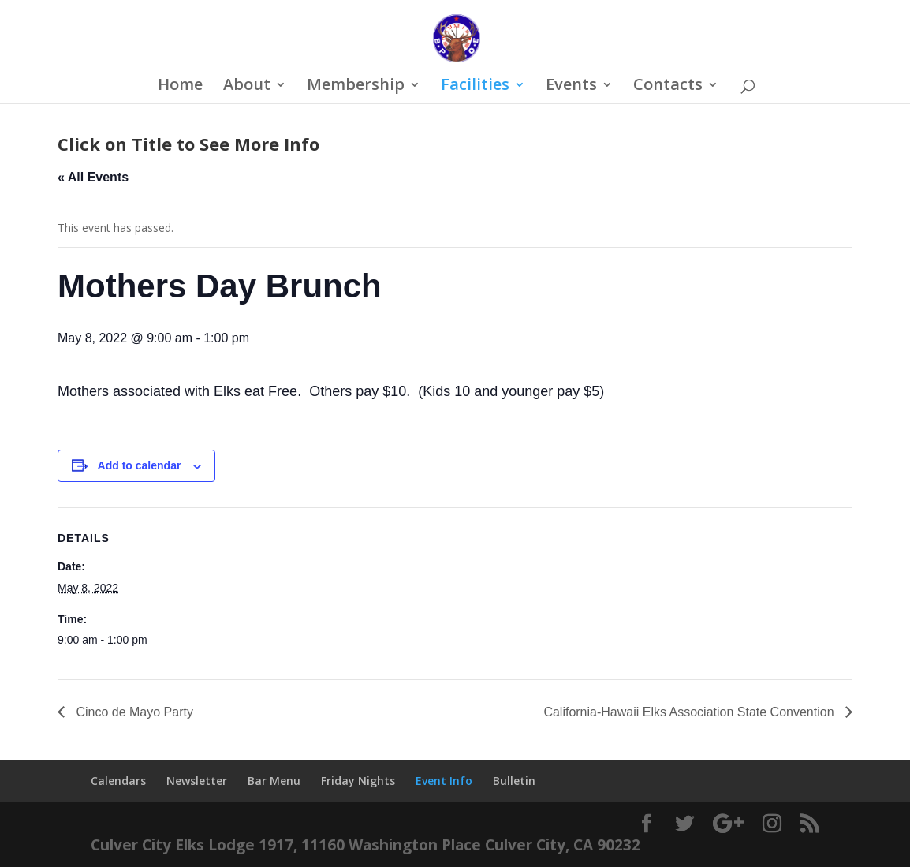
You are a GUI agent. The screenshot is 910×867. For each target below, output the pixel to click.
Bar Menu (274, 780)
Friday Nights (358, 780)
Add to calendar (139, 465)
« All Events (93, 177)
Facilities (475, 87)
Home (180, 87)
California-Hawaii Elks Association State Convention (690, 712)
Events (571, 87)
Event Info (444, 780)
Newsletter (196, 780)
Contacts (668, 87)
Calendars (118, 780)
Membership (356, 87)
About (246, 87)
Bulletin (514, 780)
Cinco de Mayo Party (133, 712)
